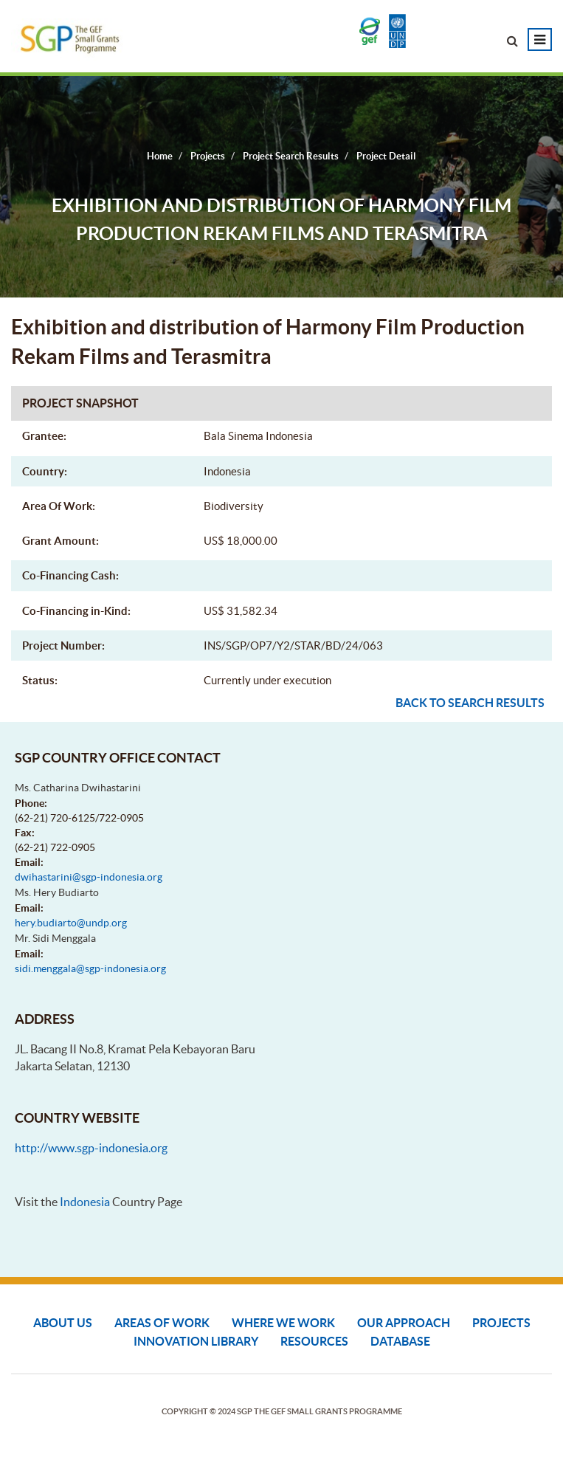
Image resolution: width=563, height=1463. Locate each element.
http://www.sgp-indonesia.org (91, 1147)
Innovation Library (196, 1341)
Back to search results (470, 702)
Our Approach (403, 1322)
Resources (314, 1341)
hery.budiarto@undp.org (71, 923)
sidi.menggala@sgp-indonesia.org (90, 968)
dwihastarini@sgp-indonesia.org (88, 877)
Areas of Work (162, 1322)
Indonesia (85, 1201)
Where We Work (283, 1322)
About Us (62, 1322)
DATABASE (400, 1341)
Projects (501, 1322)
